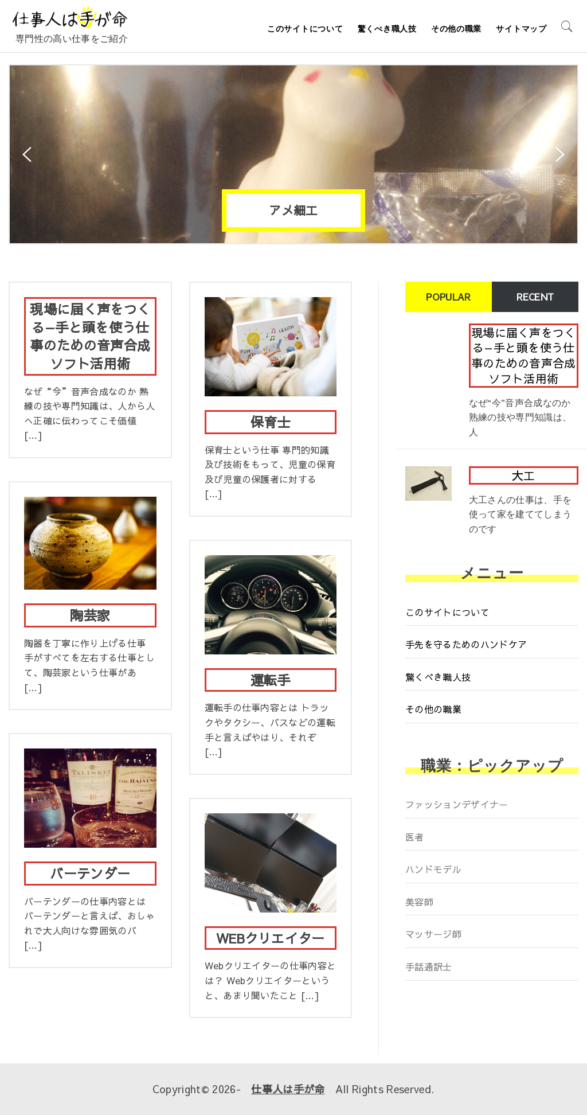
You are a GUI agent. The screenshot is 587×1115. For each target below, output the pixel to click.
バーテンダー (90, 873)
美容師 (419, 901)
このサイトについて (305, 29)
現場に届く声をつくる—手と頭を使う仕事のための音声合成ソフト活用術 (90, 335)
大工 (523, 475)
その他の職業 (456, 29)
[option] (293, 154)
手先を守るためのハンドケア (466, 644)
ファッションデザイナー (456, 804)
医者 (414, 837)
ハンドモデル (433, 869)
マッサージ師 (433, 933)
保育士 (271, 421)
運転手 (271, 679)
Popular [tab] (448, 296)
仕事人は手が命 (287, 1089)
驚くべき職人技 (387, 29)
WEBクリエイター (270, 938)
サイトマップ (521, 29)
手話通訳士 (428, 966)
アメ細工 (293, 210)
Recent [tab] (535, 296)
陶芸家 (90, 615)
